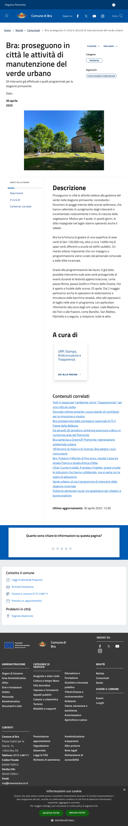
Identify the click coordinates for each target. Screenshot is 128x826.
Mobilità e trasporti (44, 709)
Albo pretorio (72, 746)
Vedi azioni (111, 46)
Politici (6, 692)
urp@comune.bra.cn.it (15, 783)
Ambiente (70, 701)
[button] (64, 820)
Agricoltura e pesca (76, 720)
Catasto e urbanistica (45, 699)
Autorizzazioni (73, 715)
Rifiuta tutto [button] (77, 812)
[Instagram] (101, 16)
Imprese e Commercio (45, 690)
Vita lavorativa (41, 685)
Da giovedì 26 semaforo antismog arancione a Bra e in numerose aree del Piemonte (87, 432)
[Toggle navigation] (7, 16)
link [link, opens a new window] (96, 806)
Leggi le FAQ (40, 755)
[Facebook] (76, 16)
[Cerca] (121, 16)
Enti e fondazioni (12, 687)
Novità (19, 30)
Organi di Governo (12, 673)
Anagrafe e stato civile (46, 676)
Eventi (99, 698)
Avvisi (99, 683)
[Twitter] (84, 16)
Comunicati (33, 30)
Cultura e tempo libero (46, 681)
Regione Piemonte (15, 5)
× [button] (124, 790)
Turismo (38, 704)
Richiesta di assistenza (46, 760)
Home (7, 30)
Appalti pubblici (42, 695)
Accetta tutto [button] (51, 813)
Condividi (94, 46)
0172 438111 (21, 755)
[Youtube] (93, 16)
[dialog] (64, 806)
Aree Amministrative (14, 678)
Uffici (5, 683)
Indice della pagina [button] (19, 182)
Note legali (71, 750)
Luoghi (100, 703)
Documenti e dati (12, 706)
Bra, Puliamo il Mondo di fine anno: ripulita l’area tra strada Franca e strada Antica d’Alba (85, 460)
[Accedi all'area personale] (113, 4)
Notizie (100, 673)
